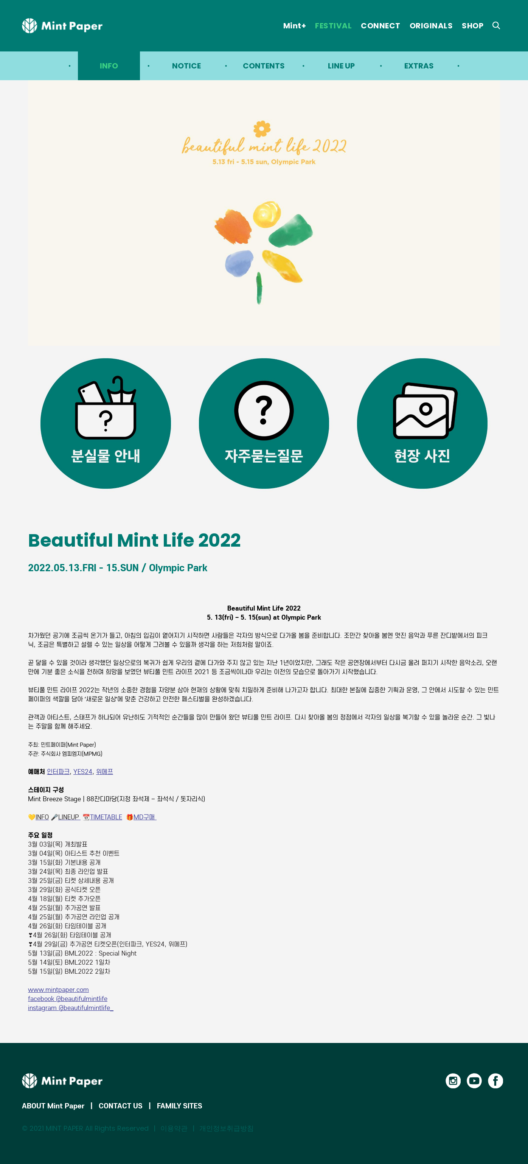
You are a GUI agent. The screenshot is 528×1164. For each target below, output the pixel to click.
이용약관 (174, 1128)
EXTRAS (419, 66)
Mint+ (294, 25)
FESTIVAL (333, 25)
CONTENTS (264, 66)
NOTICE (186, 66)
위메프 (104, 772)
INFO (109, 66)
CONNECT (381, 25)
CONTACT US (121, 1105)
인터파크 (58, 772)
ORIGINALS (431, 25)
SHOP (472, 25)
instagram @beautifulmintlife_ (70, 1008)
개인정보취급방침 (226, 1128)
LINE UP (341, 66)
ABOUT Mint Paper (53, 1105)
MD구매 (145, 817)
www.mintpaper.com (58, 990)
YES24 (82, 772)
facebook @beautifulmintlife (67, 999)
